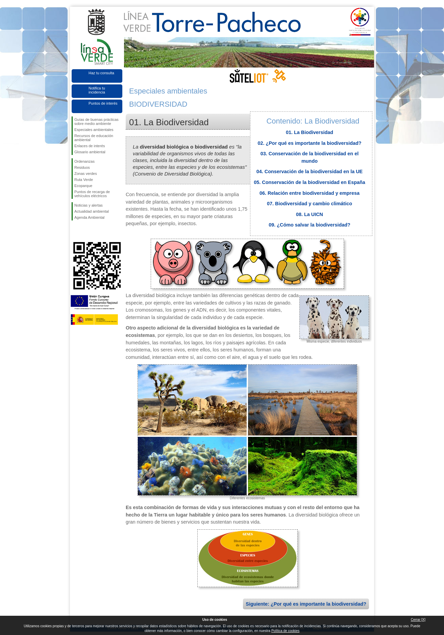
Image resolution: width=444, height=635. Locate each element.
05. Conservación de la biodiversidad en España (309, 182)
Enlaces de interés (89, 146)
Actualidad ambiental (91, 211)
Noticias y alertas (88, 205)
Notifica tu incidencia (97, 90)
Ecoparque (83, 186)
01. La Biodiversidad (309, 132)
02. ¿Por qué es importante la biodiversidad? (309, 143)
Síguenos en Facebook (76, 231)
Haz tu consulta (101, 73)
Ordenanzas (84, 161)
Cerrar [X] (418, 619)
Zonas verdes (85, 173)
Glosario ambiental (89, 152)
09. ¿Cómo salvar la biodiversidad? (309, 225)
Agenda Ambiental (89, 217)
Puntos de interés (103, 103)
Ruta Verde (83, 180)
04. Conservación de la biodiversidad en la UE (309, 171)
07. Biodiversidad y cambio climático (309, 203)
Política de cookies (285, 631)
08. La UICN (309, 214)
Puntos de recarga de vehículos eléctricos (92, 194)
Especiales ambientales (94, 130)
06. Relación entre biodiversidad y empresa (310, 193)
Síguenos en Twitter (87, 231)
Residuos (82, 167)
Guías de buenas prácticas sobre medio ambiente (96, 121)
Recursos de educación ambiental (93, 138)
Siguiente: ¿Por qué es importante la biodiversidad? (306, 604)
